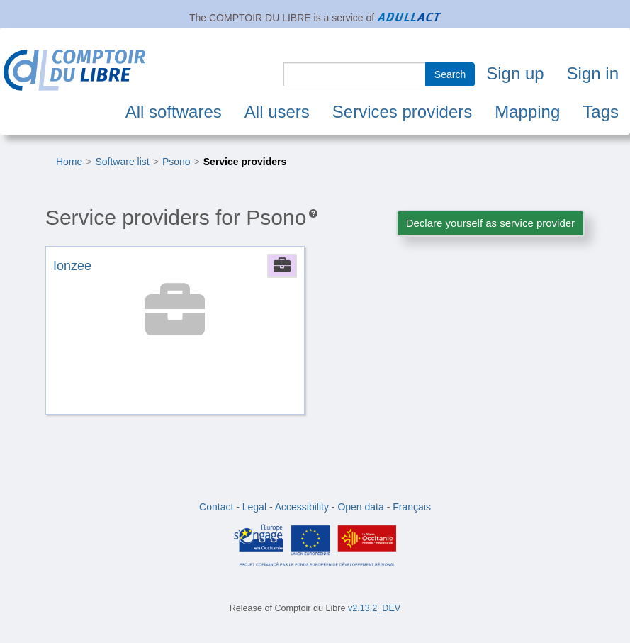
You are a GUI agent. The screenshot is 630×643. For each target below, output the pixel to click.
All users (277, 111)
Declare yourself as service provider (490, 223)
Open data (360, 507)
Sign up (515, 73)
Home (69, 161)
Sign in (593, 73)
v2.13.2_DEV (374, 608)
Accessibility (302, 507)
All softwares (173, 111)
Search (450, 74)
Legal (254, 507)
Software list (122, 161)
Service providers (245, 161)
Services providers (402, 111)
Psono (176, 161)
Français (412, 507)
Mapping (527, 111)
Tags (601, 111)
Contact (216, 507)
